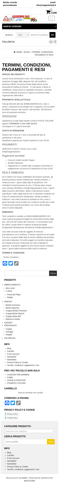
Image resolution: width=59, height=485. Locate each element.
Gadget (8, 323)
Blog (9, 348)
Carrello (10, 351)
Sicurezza (9, 338)
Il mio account (13, 354)
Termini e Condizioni (10, 257)
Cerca (50, 442)
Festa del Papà (13, 294)
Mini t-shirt (10, 288)
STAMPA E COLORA (16, 383)
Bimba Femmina (13, 305)
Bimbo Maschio (12, 308)
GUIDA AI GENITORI (16, 380)
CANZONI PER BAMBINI (18, 375)
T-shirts (9, 291)
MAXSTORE (29, 481)
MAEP (24, 478)
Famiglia (9, 332)
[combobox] (29, 431)
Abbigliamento (12, 285)
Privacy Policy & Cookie (17, 362)
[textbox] (29, 431)
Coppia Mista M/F (13, 316)
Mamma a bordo (13, 319)
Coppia (9, 329)
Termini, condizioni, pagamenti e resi (23, 365)
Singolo (9, 334)
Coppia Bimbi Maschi (15, 313)
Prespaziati (10, 325)
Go (52, 35)
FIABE (10, 377)
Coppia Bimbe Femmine (16, 311)
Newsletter (11, 357)
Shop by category (12, 26)
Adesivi (8, 301)
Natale (10, 297)
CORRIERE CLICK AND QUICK (23, 123)
